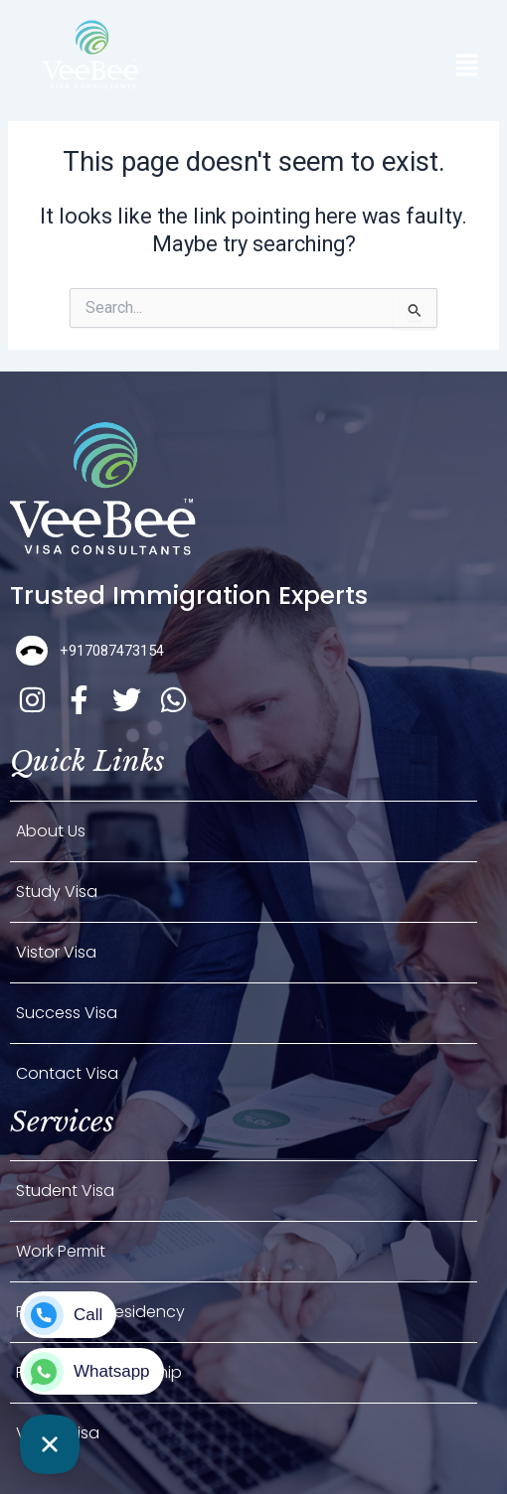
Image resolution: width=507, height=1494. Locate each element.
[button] (466, 67)
